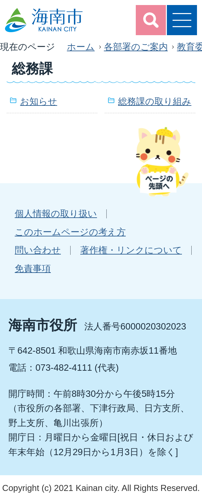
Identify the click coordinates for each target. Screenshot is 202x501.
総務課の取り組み (154, 101)
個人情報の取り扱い (56, 213)
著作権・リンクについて (131, 250)
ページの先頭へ (162, 161)
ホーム (81, 47)
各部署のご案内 (136, 47)
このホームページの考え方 (70, 232)
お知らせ (38, 101)
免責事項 (33, 268)
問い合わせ (38, 250)
